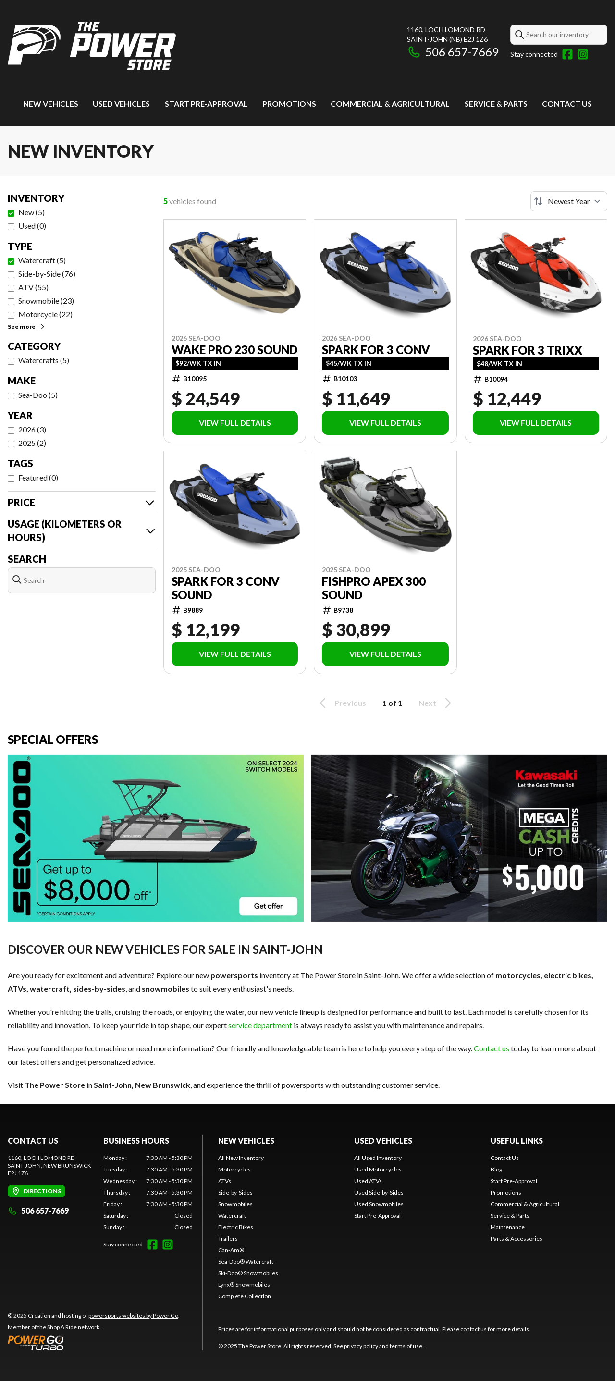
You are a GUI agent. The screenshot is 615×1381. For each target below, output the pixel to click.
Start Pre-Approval (206, 103)
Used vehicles (121, 103)
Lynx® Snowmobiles (244, 1284)
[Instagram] (583, 54)
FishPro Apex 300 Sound (374, 588)
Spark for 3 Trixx (527, 350)
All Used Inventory (378, 1157)
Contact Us (567, 103)
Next (436, 703)
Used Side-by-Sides (379, 1192)
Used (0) (32, 225)
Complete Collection (244, 1296)
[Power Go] (94, 1342)
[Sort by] (568, 201)
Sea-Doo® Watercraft (245, 1261)
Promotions (289, 103)
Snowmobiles (235, 1204)
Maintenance (508, 1227)
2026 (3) (32, 429)
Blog (496, 1169)
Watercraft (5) (42, 260)
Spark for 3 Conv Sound (226, 588)
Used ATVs (368, 1180)
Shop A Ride (62, 1327)
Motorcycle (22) (45, 314)
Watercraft (232, 1215)
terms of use (406, 1346)
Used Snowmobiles (379, 1204)
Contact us (491, 1048)
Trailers (228, 1238)
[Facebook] (567, 54)
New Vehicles (50, 103)
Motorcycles (234, 1169)
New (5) (31, 212)
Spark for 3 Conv (376, 350)
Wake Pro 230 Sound (234, 350)
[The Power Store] (92, 46)
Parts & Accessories (516, 1238)
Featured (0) (38, 477)
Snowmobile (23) (46, 300)
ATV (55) (33, 287)
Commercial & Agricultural (390, 103)
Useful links (517, 1140)
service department (260, 1025)
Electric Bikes (235, 1227)
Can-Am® (231, 1250)
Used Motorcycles (378, 1169)
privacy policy (361, 1346)
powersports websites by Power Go (133, 1315)
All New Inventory (241, 1157)
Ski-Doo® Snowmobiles (248, 1273)
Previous (341, 703)
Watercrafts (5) (43, 360)
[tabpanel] (148, 1192)
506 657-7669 (453, 52)
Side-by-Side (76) (46, 273)
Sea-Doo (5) (38, 394)
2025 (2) (32, 442)
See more (27, 326)
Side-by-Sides (235, 1192)
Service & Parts (496, 103)
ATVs (224, 1180)
